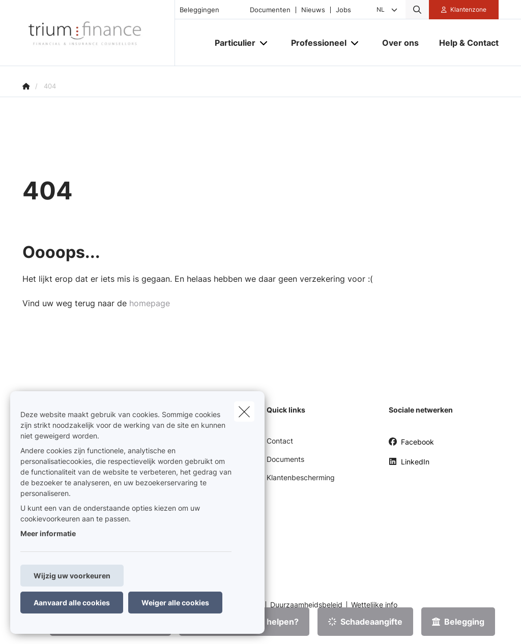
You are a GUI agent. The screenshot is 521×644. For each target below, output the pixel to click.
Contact (280, 440)
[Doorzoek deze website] (417, 9)
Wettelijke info (374, 604)
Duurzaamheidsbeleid (306, 604)
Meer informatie (48, 533)
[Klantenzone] (464, 9)
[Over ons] (400, 42)
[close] (244, 411)
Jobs (343, 10)
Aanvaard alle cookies (72, 602)
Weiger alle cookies (175, 602)
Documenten (270, 10)
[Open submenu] (264, 43)
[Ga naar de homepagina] (98, 33)
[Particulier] (231, 42)
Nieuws (313, 10)
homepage (149, 303)
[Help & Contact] (464, 42)
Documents (285, 459)
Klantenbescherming (301, 477)
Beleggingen (199, 10)
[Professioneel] (315, 42)
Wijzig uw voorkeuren (72, 575)
